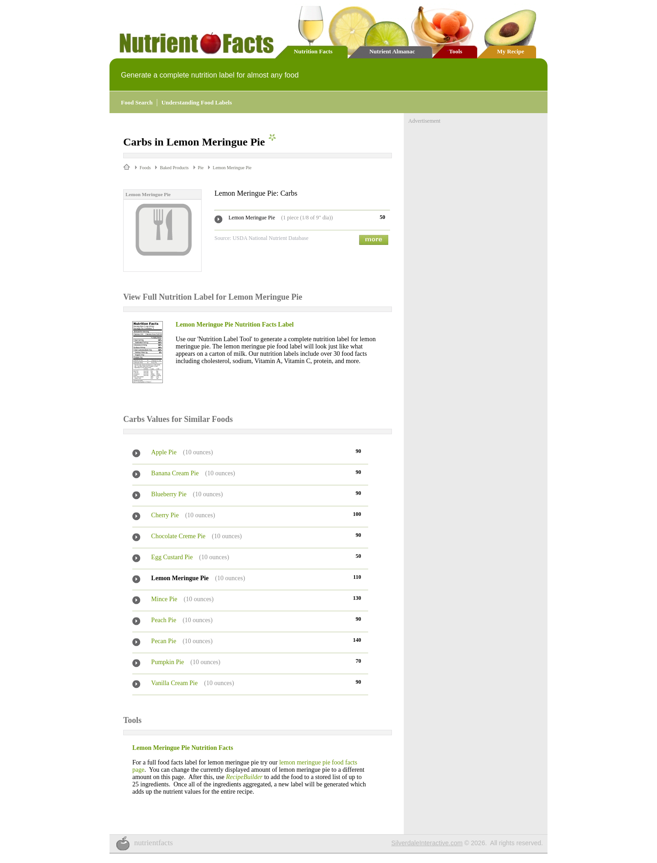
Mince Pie (164, 599)
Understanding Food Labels (197, 102)
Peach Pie (163, 620)
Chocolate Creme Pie (178, 536)
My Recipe (510, 51)
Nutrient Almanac (392, 51)
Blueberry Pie (168, 494)
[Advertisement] (476, 182)
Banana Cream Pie (174, 473)
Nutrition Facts (313, 51)
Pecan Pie (163, 641)
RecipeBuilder (244, 777)
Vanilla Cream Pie (174, 683)
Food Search (136, 102)
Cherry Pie (164, 515)
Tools (455, 51)
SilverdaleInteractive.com (427, 843)
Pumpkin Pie (167, 662)
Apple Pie (164, 452)
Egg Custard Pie (172, 557)
